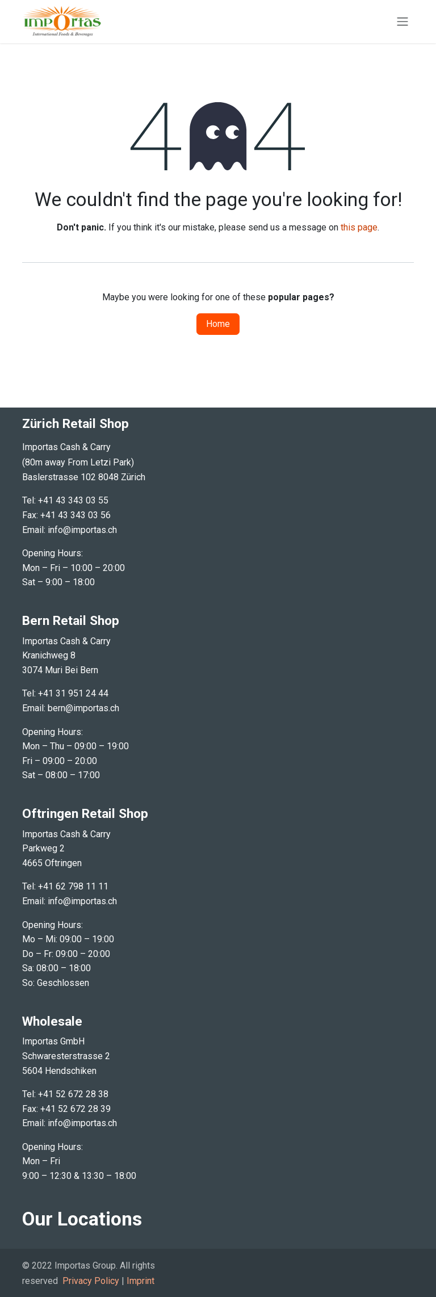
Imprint (140, 1280)
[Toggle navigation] (402, 21)
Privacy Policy (90, 1280)
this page (359, 227)
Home (218, 323)
